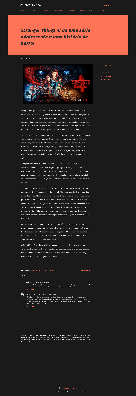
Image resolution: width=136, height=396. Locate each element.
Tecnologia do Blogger (68, 388)
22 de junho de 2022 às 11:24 (46, 294)
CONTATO (100, 10)
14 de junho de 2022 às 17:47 (43, 282)
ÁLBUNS (32, 10)
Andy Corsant (30, 294)
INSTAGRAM (59, 10)
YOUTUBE (71, 10)
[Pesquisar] (105, 5)
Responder (30, 290)
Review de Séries (106, 76)
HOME (22, 10)
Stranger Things (105, 79)
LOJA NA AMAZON (86, 10)
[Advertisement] (53, 358)
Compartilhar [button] (106, 66)
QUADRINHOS (45, 10)
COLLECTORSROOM (30, 5)
